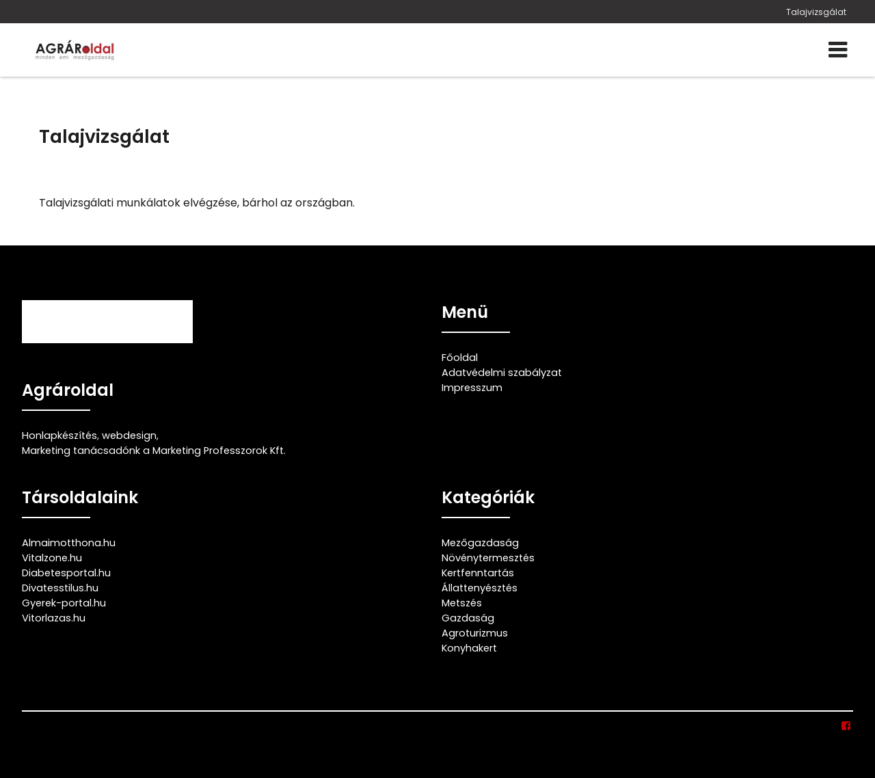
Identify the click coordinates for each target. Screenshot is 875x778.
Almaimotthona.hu (69, 543)
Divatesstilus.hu (60, 588)
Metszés (462, 603)
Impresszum (472, 387)
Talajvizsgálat (816, 12)
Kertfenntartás (478, 573)
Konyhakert (469, 648)
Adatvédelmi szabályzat (502, 372)
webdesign (129, 435)
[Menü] (837, 49)
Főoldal (460, 357)
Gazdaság (468, 618)
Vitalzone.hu (52, 558)
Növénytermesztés (488, 558)
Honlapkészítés (59, 435)
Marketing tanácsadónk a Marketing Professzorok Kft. (154, 450)
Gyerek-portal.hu (64, 603)
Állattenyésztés (479, 588)
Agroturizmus (475, 633)
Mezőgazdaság (480, 543)
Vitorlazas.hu (53, 618)
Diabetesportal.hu (66, 573)
